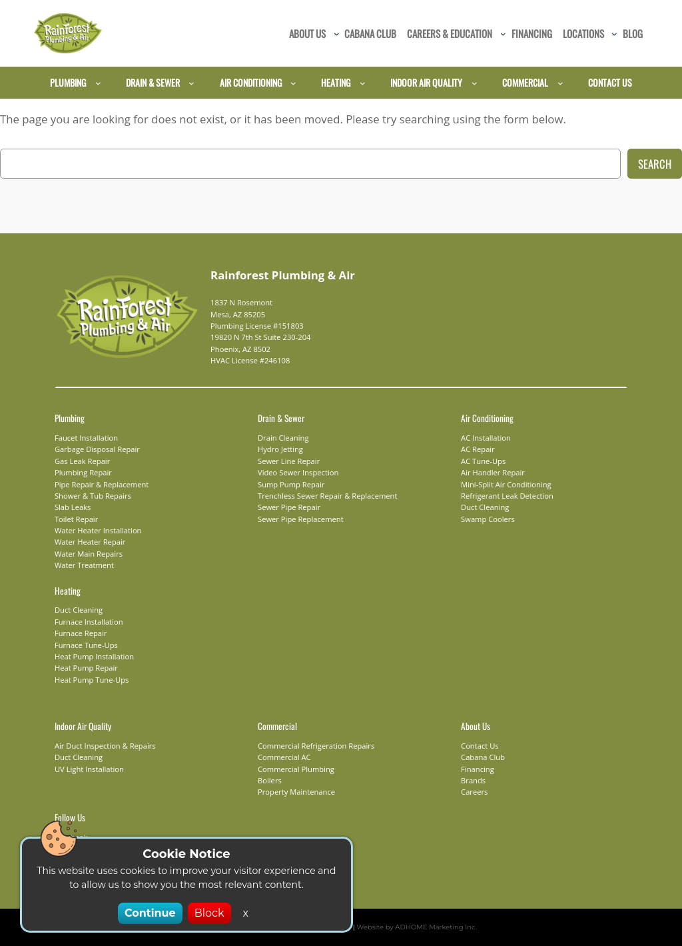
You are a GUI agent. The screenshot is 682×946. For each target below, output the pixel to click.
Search (654, 163)
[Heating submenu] (363, 83)
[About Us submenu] (337, 34)
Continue (152, 913)
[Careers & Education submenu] (503, 34)
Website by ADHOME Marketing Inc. (408, 927)
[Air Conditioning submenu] (293, 83)
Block (207, 913)
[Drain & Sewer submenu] (191, 83)
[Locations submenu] (614, 34)
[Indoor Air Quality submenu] (475, 83)
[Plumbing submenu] (98, 83)
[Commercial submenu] (560, 83)
